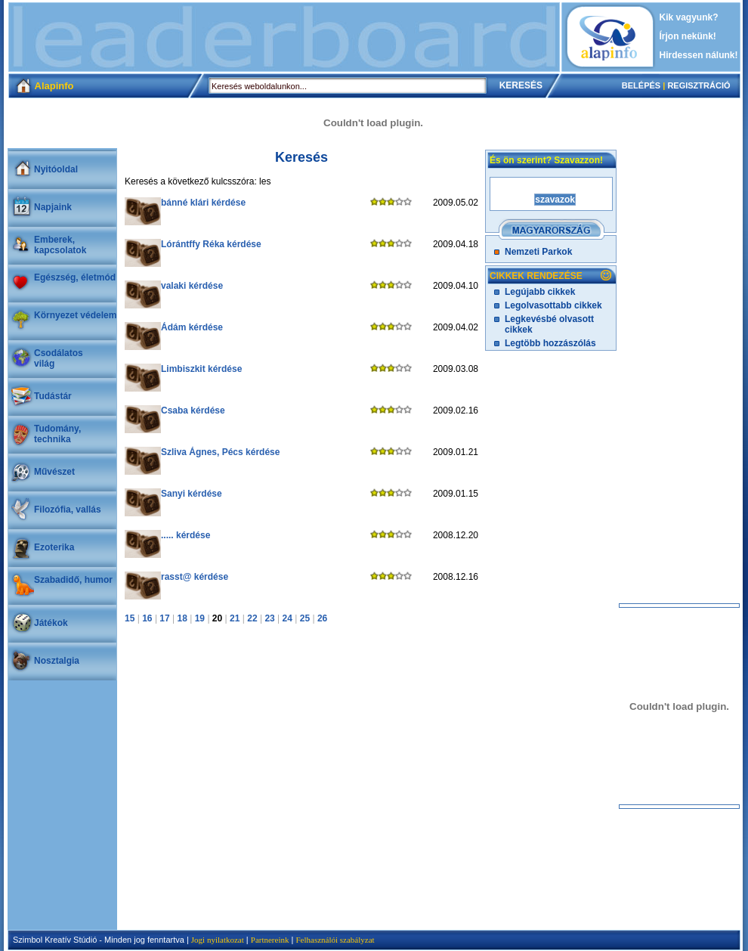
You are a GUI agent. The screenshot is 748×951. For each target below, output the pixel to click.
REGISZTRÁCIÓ (698, 85)
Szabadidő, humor (73, 580)
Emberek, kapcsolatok (60, 245)
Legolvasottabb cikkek (553, 305)
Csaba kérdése (193, 410)
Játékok (51, 623)
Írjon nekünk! (688, 36)
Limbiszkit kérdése (201, 369)
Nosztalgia (56, 660)
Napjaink (53, 207)
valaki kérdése (192, 285)
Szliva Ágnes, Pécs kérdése (220, 452)
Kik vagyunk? (689, 17)
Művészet (54, 471)
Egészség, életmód (75, 277)
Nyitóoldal (56, 169)
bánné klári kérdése (203, 202)
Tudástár (53, 396)
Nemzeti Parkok (538, 251)
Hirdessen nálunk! (699, 55)
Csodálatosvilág (58, 358)
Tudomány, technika (57, 434)
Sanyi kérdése (191, 493)
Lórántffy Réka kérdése (211, 244)
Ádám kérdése (192, 327)
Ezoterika (54, 547)
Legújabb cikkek (540, 292)
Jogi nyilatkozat (217, 939)
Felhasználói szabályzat (334, 939)
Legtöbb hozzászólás (550, 343)
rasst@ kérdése (194, 577)
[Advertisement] (284, 37)
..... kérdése (185, 535)
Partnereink (270, 939)
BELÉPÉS (641, 85)
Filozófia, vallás (67, 509)
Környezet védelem (75, 315)
